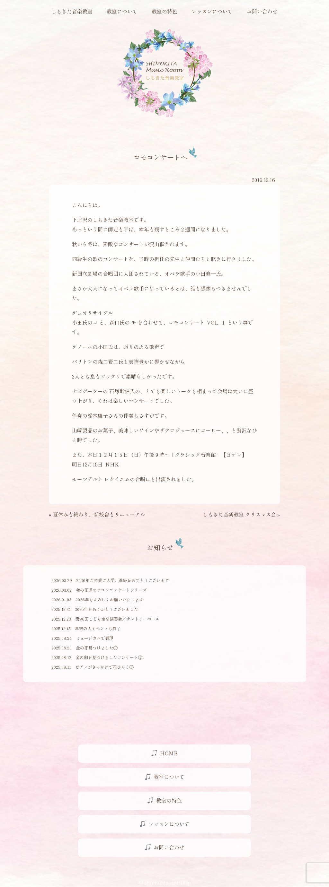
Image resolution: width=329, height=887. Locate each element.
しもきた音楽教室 (72, 11)
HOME (169, 753)
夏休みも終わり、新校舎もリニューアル (99, 514)
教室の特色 (164, 11)
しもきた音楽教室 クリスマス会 (239, 514)
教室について (122, 11)
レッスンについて (212, 11)
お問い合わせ (262, 11)
